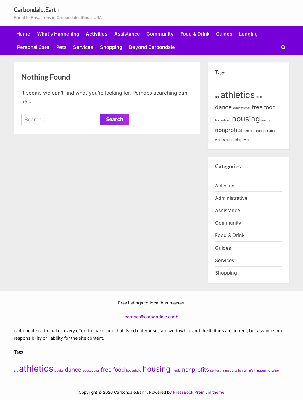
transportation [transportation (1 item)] (266, 131)
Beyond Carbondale (152, 47)
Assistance (127, 34)
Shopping (111, 47)
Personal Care (33, 47)
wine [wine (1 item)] (246, 140)
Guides (224, 34)
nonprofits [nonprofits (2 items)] (228, 130)
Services (83, 47)
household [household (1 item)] (223, 120)
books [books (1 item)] (260, 97)
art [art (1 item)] (217, 97)
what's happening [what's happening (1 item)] (228, 140)
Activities (96, 34)
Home (23, 34)
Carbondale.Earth (36, 9)
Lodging (248, 34)
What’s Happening (58, 34)
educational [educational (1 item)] (241, 108)
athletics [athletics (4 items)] (237, 95)
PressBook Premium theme (198, 392)
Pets (61, 47)
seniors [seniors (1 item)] (249, 131)
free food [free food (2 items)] (264, 107)
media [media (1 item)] (265, 120)
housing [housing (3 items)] (246, 118)
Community (160, 34)
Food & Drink (194, 34)
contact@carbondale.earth (151, 316)
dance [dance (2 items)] (223, 107)
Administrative (231, 198)
